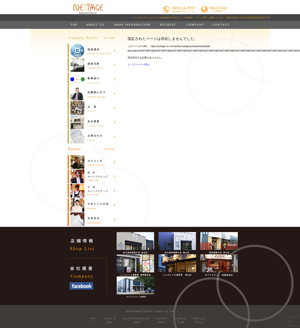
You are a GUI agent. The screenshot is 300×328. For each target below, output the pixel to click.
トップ (92, 322)
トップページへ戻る (138, 64)
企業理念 (109, 322)
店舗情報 (136, 322)
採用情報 (161, 322)
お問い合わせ (199, 322)
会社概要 (181, 322)
